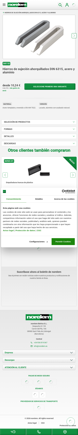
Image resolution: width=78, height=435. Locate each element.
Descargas (9, 360)
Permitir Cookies (63, 241)
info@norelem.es (39, 346)
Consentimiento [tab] (13, 199)
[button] (74, 35)
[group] (39, 180)
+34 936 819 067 (39, 343)
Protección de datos (25, 230)
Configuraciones (38, 241)
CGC (39, 230)
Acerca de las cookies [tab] (64, 199)
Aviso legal (8, 230)
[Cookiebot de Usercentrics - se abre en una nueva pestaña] (64, 191)
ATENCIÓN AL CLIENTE (15, 367)
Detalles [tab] (39, 199)
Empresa (9, 352)
